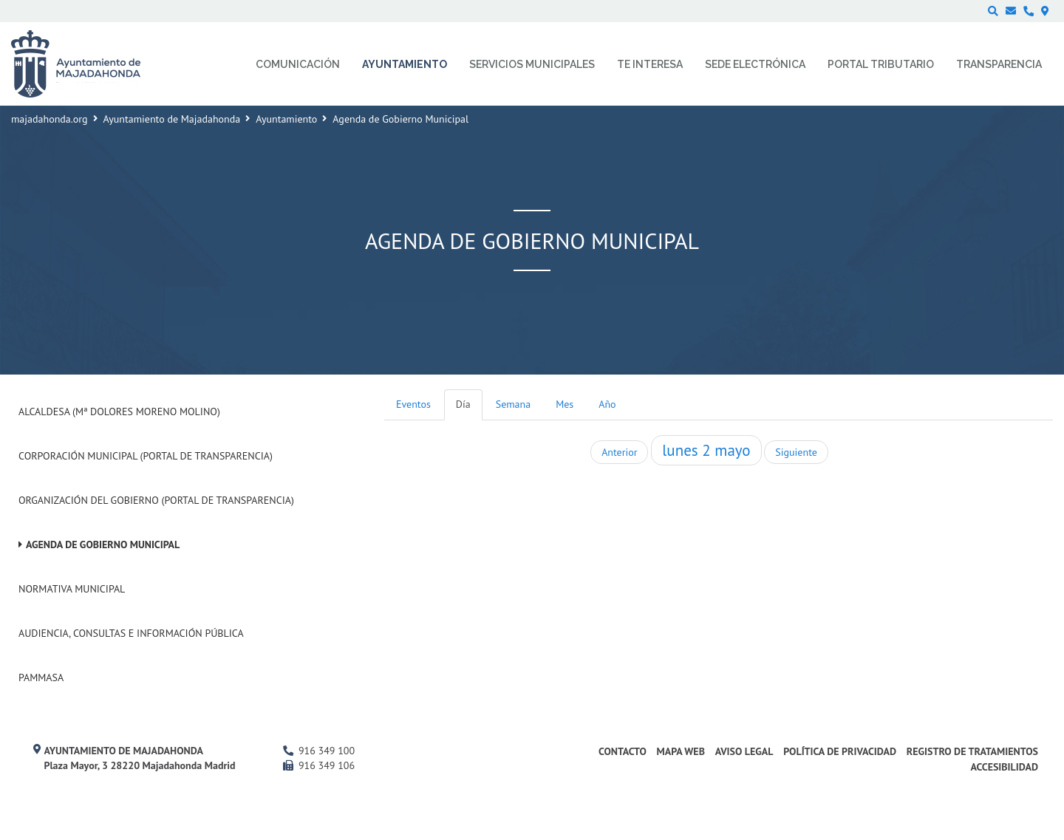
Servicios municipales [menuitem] (532, 64)
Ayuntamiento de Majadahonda (172, 119)
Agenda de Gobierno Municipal (103, 544)
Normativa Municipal (71, 588)
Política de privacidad (839, 751)
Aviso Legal (744, 751)
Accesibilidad (1004, 767)
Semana (513, 404)
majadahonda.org (49, 119)
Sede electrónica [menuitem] (755, 64)
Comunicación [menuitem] (298, 64)
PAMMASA (41, 677)
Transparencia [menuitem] (999, 64)
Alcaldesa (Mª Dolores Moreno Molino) (119, 411)
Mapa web (681, 751)
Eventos (413, 404)
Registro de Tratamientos (972, 751)
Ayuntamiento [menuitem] (404, 64)
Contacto (622, 751)
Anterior (619, 452)
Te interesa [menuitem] (650, 64)
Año (606, 404)
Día (463, 404)
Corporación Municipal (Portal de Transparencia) (145, 455)
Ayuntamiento (286, 119)
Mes (564, 404)
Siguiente (795, 452)
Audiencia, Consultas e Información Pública (131, 633)
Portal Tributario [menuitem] (881, 64)
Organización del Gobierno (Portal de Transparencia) (156, 500)
